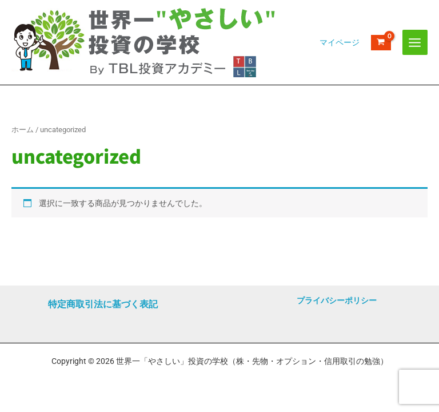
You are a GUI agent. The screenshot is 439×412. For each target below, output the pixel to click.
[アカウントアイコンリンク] (340, 42)
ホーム (22, 129)
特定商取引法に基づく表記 (103, 304)
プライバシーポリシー (337, 300)
